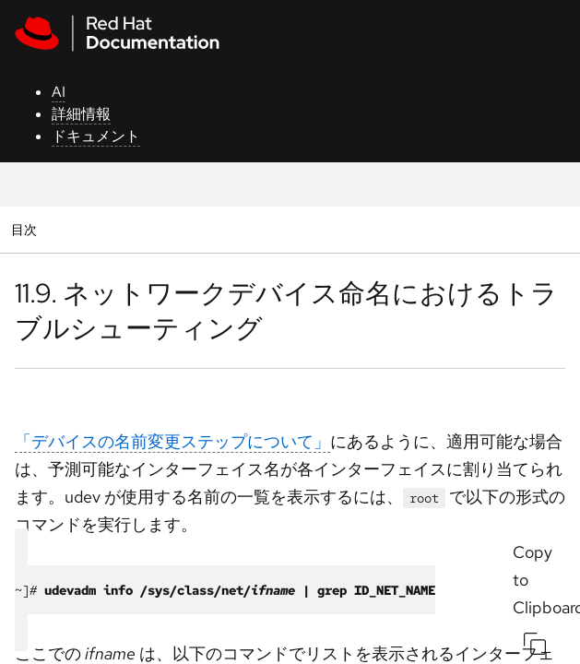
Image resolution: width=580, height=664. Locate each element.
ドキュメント (96, 136)
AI (58, 91)
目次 (26, 229)
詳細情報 (81, 114)
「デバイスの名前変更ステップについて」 (172, 441)
